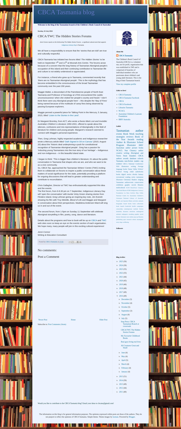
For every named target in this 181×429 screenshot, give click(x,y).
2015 (121, 376)
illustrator (131, 145)
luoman (115, 417)
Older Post (103, 320)
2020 (121, 281)
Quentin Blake (127, 201)
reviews (129, 136)
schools (140, 158)
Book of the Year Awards (129, 138)
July (123, 318)
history (118, 217)
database (133, 158)
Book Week (128, 134)
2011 (121, 392)
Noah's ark (119, 201)
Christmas (127, 180)
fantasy (140, 174)
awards (126, 158)
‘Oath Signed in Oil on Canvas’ (78, 141)
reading (139, 139)
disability (119, 211)
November (125, 303)
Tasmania (119, 161)
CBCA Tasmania (125, 56)
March (124, 364)
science (119, 164)
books (118, 174)
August (124, 315)
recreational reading (123, 177)
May (123, 356)
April (123, 360)
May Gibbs (139, 193)
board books (127, 203)
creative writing (122, 153)
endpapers (125, 214)
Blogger (132, 417)
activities (135, 201)
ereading (131, 214)
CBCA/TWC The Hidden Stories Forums (130, 331)
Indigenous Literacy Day (69, 45)
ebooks (134, 174)
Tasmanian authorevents (124, 182)
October (124, 307)
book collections (138, 203)
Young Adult (129, 172)
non (128, 217)
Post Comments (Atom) (57, 324)
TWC (104, 220)
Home (73, 320)
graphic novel (139, 214)
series (133, 177)
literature (123, 217)
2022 (121, 273)
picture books (137, 148)
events (119, 134)
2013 (121, 384)
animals (141, 201)
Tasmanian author (129, 130)
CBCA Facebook (125, 104)
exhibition (119, 185)
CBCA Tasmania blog (66, 12)
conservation (139, 182)
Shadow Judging (137, 180)
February (125, 368)
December (125, 299)
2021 (121, 277)
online (131, 217)
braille (134, 206)
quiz (124, 219)
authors (119, 158)
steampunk (140, 219)
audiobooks (139, 172)
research (128, 219)
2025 (121, 261)
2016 (121, 296)
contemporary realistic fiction (133, 209)
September (125, 311)
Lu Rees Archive (129, 193)
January (124, 372)
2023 (121, 269)
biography (119, 203)
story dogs (119, 222)
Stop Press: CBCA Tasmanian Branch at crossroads (130, 324)
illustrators (125, 166)
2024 (121, 265)
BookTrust (134, 187)
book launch (120, 206)
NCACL (122, 111)
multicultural (120, 188)
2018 (121, 288)
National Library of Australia (133, 198)
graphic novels (130, 185)
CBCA (94, 220)
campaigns (140, 206)
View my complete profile (126, 84)
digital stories (126, 174)
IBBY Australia (124, 120)
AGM (128, 187)
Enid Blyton (123, 190)
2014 (121, 380)
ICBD (129, 190)
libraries (140, 185)
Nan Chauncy (130, 150)
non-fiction (128, 161)
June (123, 353)
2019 (121, 284)
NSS (117, 166)
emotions (132, 211)
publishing (119, 219)
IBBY (141, 145)
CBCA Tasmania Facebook (129, 98)
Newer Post (42, 320)
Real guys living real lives (131, 342)
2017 (121, 292)
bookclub (128, 206)
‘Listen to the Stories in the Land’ (64, 115)
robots (134, 219)
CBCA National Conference (133, 164)
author (140, 150)
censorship (119, 209)
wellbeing (126, 222)
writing (133, 166)
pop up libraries (138, 217)
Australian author (123, 148)
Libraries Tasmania (126, 108)
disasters (125, 211)
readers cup (138, 161)
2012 (121, 388)
